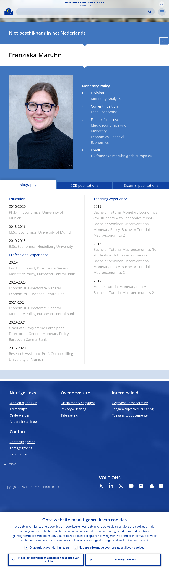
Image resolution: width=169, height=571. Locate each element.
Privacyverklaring (73, 409)
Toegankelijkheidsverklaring (133, 409)
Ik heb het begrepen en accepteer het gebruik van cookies (48, 559)
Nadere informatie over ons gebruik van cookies (111, 547)
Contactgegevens (22, 442)
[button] (161, 4)
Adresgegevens (21, 448)
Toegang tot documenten (131, 415)
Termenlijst (18, 409)
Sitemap (11, 464)
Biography (28, 184)
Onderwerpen (20, 415)
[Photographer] (70, 166)
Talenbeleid (69, 415)
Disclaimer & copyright (78, 403)
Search (150, 12)
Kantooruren (19, 454)
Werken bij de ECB (23, 403)
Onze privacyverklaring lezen (49, 547)
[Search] (82, 12)
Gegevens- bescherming (130, 403)
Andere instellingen (24, 421)
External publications (141, 185)
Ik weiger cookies (126, 559)
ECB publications (84, 185)
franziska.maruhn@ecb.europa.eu (124, 155)
